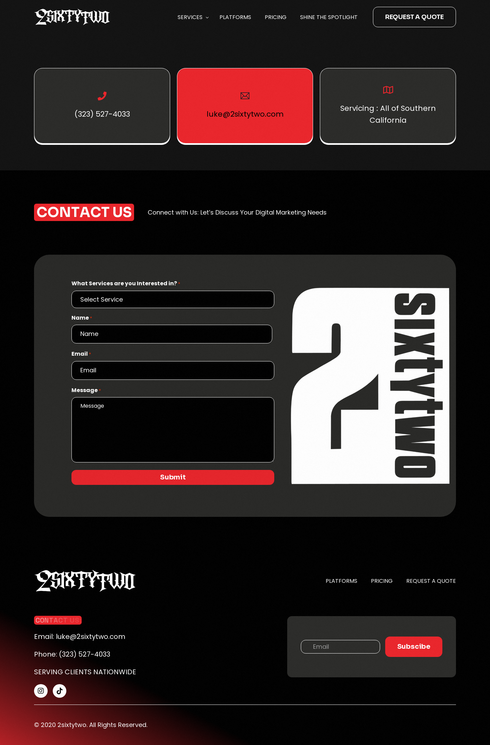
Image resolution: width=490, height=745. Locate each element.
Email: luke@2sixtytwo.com (79, 636)
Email (81, 354)
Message (86, 390)
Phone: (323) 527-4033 (72, 654)
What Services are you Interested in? (125, 284)
